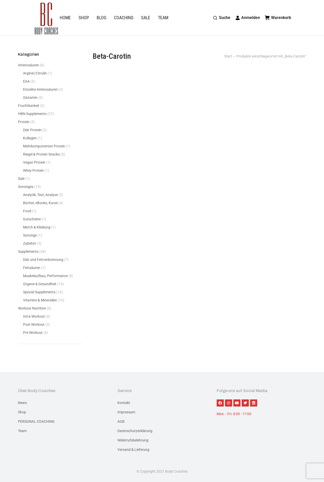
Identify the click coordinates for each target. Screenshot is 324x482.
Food (27, 211)
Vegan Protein (34, 162)
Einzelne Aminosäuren (40, 89)
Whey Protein (33, 170)
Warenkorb (278, 17)
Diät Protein (32, 130)
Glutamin (30, 97)
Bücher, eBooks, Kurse (40, 203)
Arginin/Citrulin (35, 73)
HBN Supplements (32, 114)
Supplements (28, 251)
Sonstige (30, 235)
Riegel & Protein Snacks (41, 154)
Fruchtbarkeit (28, 106)
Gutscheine (32, 219)
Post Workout (34, 324)
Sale (21, 179)
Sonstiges (25, 187)
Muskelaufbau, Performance (45, 276)
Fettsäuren (31, 268)
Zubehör (29, 243)
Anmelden (247, 17)
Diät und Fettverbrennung (43, 260)
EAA (26, 81)
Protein (23, 122)
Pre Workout (33, 333)
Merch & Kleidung (36, 227)
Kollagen (30, 138)
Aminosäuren (28, 65)
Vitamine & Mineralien (40, 300)
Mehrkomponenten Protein (44, 146)
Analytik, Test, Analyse (40, 195)
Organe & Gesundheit (39, 284)
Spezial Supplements (39, 292)
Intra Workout (34, 316)
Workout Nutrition (32, 308)
